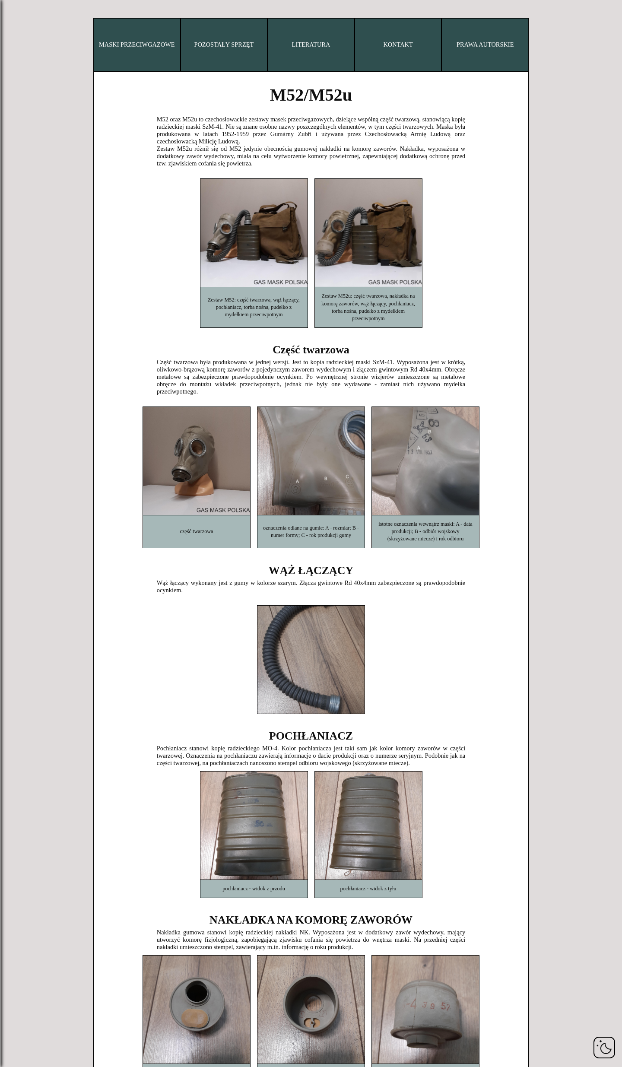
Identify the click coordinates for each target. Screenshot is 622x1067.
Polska (43, 263)
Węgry (43, 160)
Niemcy (43, 146)
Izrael (43, 190)
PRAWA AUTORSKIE (485, 44)
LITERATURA (311, 44)
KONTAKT (398, 44)
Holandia (44, 234)
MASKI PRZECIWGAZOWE (137, 44)
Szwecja (43, 292)
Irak (44, 175)
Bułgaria (43, 57)
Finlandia (43, 116)
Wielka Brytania (43, 322)
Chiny (44, 72)
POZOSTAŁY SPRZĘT (224, 44)
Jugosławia (43, 366)
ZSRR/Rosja (43, 351)
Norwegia (43, 248)
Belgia (43, 43)
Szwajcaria (44, 307)
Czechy (43, 87)
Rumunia (44, 278)
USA (43, 337)
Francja (43, 131)
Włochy (43, 204)
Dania (44, 102)
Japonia (43, 219)
